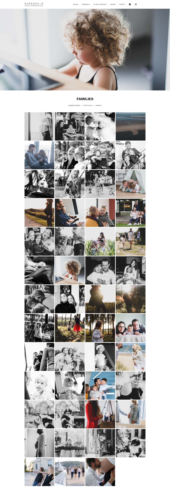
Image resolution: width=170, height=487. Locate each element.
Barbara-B (86, 4)
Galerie (113, 4)
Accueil (75, 4)
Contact (122, 4)
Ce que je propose (99, 4)
